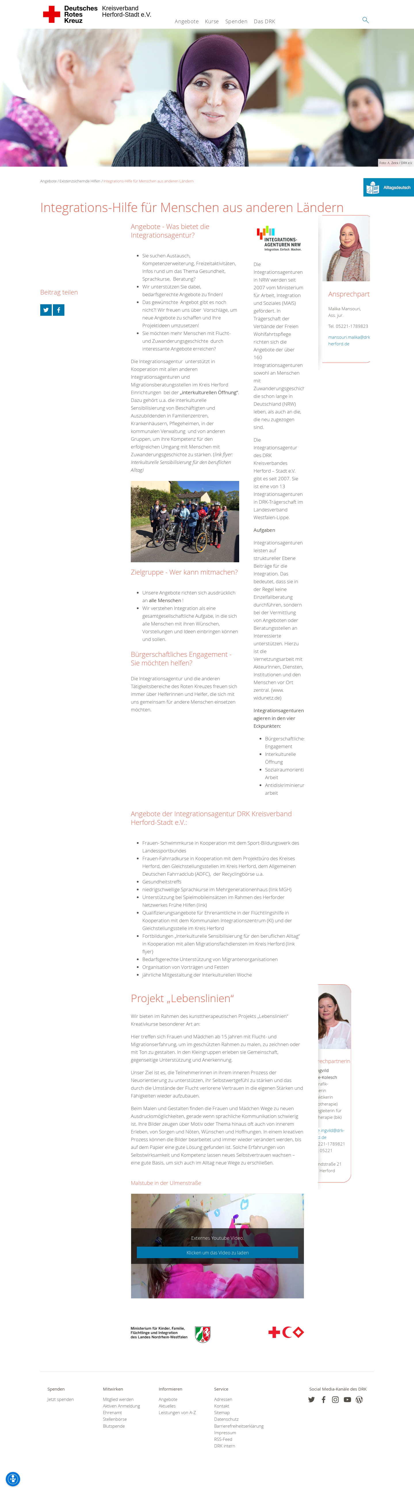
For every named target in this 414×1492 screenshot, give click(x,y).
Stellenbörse (115, 1419)
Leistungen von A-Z (177, 1412)
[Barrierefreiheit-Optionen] (13, 1479)
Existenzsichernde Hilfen (80, 181)
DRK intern (224, 1446)
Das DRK (264, 21)
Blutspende (114, 1426)
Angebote (187, 21)
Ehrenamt (112, 1412)
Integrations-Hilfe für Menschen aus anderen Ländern (148, 181)
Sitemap (222, 1412)
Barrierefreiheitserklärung (234, 1426)
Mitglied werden (118, 1399)
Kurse (212, 21)
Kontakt (221, 1406)
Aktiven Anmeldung (121, 1406)
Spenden (236, 21)
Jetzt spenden (60, 1399)
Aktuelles (167, 1406)
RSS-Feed (223, 1439)
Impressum (225, 1432)
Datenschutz (226, 1419)
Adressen (223, 1399)
